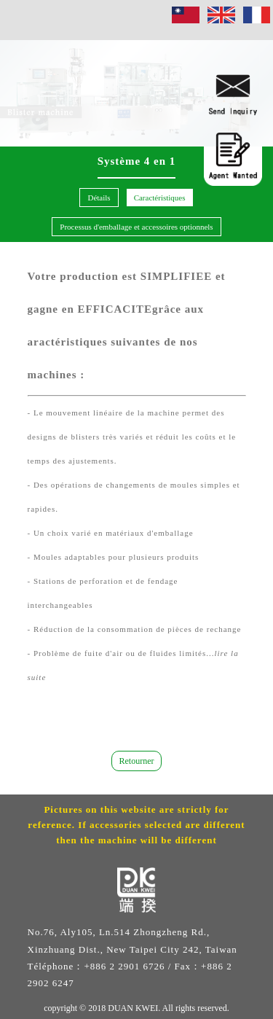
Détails (98, 197)
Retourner (136, 761)
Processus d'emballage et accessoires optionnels (136, 226)
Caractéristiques (160, 197)
